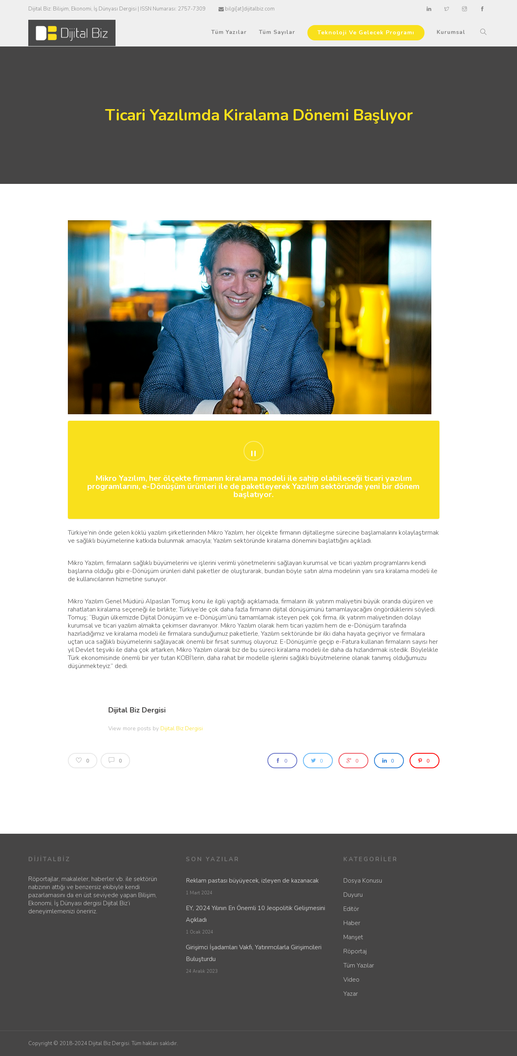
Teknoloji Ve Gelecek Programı (365, 32)
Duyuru (353, 895)
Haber (351, 923)
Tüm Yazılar (229, 32)
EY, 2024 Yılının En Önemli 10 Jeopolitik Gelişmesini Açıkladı (255, 914)
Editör (351, 909)
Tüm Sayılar (277, 32)
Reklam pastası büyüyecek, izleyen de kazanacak (252, 881)
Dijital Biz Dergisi (137, 710)
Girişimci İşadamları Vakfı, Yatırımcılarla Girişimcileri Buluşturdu (254, 953)
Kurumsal (451, 32)
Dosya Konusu (362, 881)
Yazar (350, 994)
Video (351, 980)
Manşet (353, 937)
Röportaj (355, 951)
